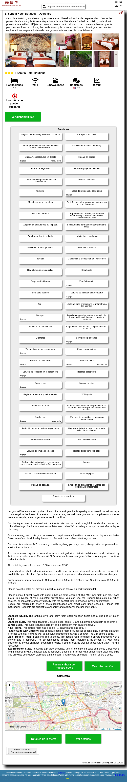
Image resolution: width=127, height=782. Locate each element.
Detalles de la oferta (43, 739)
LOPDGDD (120, 775)
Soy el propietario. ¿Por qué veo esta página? (23, 750)
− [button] (9, 690)
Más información (102, 666)
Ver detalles (83, 739)
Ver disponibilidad (22, 117)
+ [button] (9, 685)
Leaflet (102, 729)
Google (61, 773)
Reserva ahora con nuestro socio (64, 666)
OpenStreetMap (114, 729)
